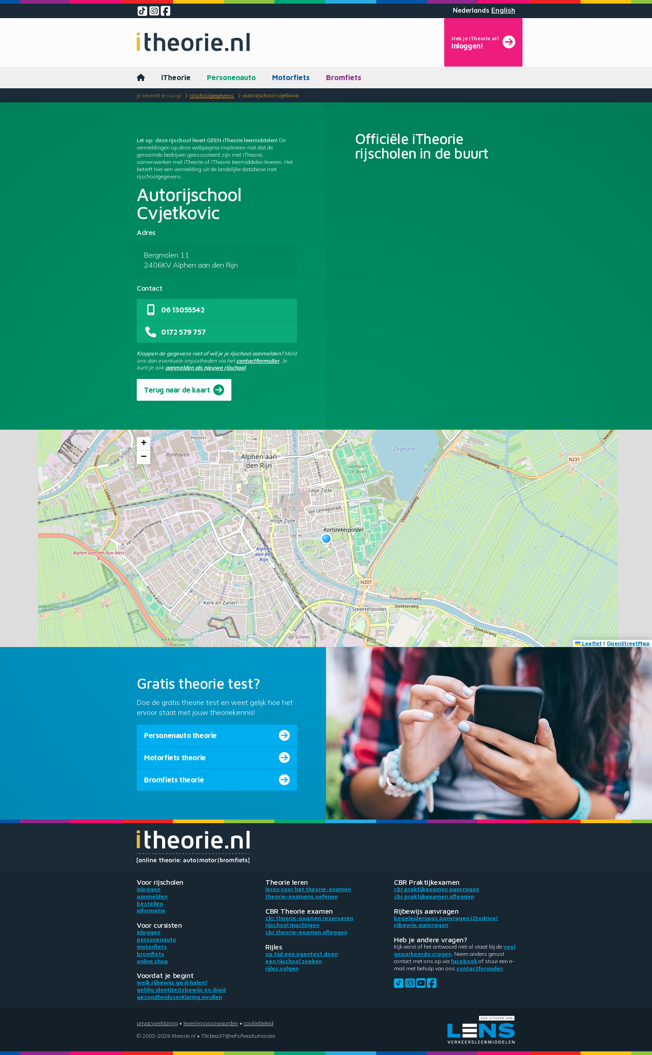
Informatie (151, 910)
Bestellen (150, 903)
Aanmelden (152, 896)
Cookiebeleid (258, 1023)
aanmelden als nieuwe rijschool (205, 367)
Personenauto (231, 77)
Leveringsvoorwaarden (210, 1023)
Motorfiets (291, 77)
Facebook (464, 961)
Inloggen (148, 889)
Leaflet (588, 643)
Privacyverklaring (157, 1023)
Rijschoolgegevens (212, 95)
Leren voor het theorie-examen (308, 889)
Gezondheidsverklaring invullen (179, 996)
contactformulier (257, 360)
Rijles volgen (281, 968)
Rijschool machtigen (292, 924)
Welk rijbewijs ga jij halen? (172, 982)
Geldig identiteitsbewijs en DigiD (181, 989)
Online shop (152, 961)
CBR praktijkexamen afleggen (434, 896)
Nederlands (471, 10)
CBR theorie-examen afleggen (306, 932)
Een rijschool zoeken (293, 961)
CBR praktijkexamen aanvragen (436, 889)
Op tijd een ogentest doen (301, 953)
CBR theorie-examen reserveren (309, 918)
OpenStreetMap (628, 643)
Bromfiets (343, 77)
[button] (326, 538)
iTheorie (176, 77)
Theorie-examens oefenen (301, 896)
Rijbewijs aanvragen (421, 924)
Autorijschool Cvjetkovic (271, 95)
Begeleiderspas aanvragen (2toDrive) (446, 918)
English (503, 10)
